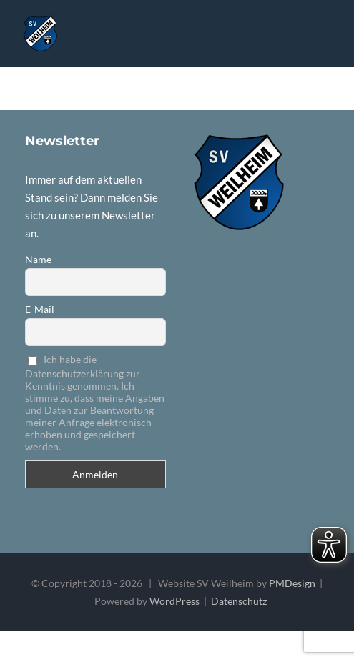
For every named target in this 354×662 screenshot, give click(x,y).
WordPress (174, 601)
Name (38, 259)
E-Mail (39, 309)
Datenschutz (239, 601)
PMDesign (292, 583)
